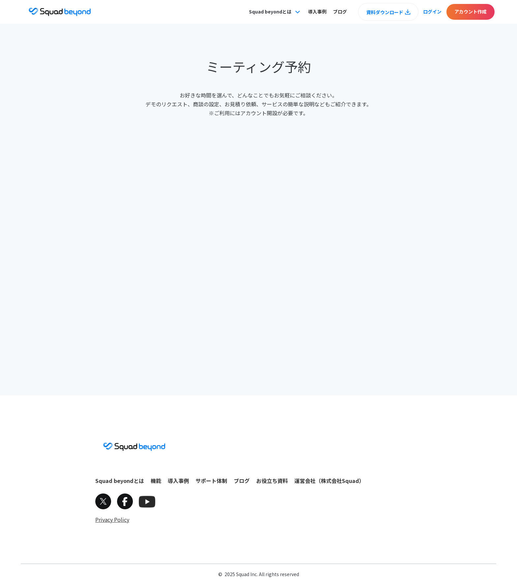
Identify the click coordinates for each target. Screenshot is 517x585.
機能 (156, 481)
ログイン (432, 11)
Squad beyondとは (119, 481)
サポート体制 (211, 481)
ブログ (340, 11)
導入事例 (317, 11)
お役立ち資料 (272, 481)
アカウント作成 (470, 11)
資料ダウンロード (384, 12)
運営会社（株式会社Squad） (329, 481)
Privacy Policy (112, 519)
